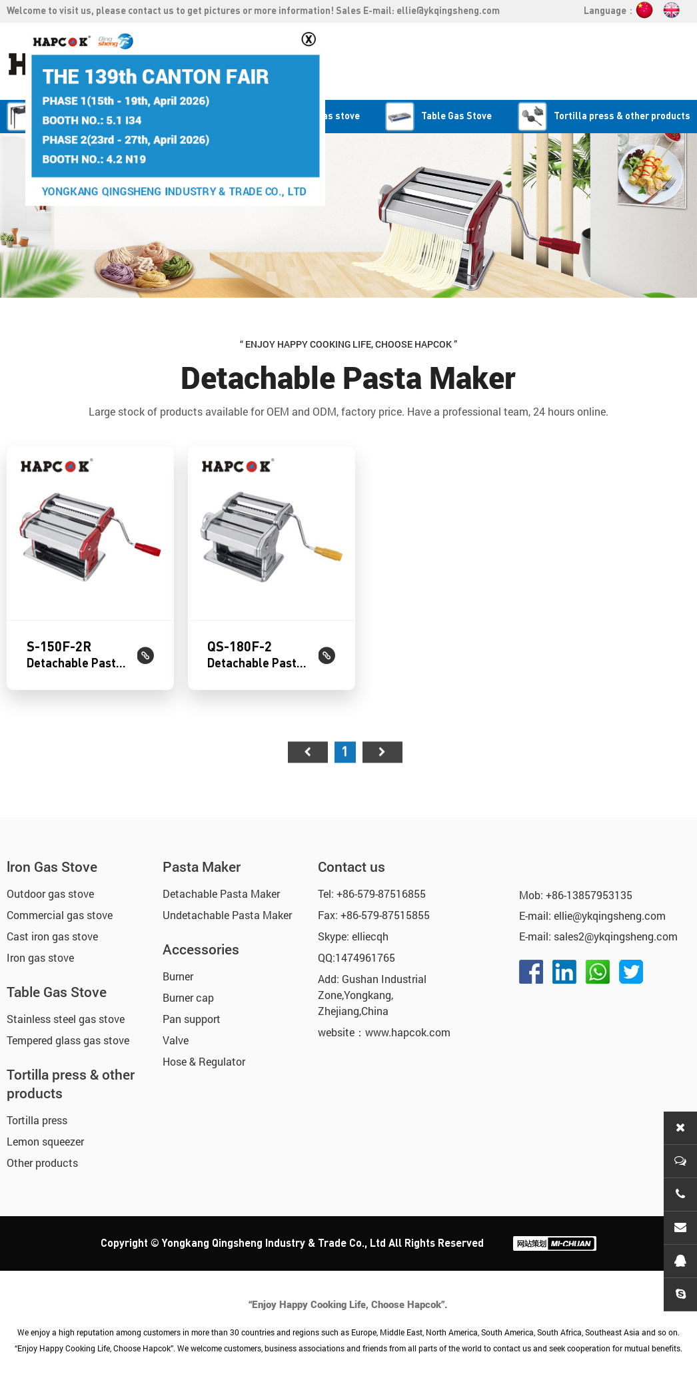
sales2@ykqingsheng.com (616, 931)
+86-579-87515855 (385, 910)
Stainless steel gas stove (66, 1014)
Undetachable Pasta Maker (227, 910)
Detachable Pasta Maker (221, 889)
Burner (178, 971)
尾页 (382, 804)
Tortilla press (37, 1115)
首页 (308, 804)
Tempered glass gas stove (68, 1035)
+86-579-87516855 (381, 889)
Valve (176, 1035)
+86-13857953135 (589, 890)
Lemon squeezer (45, 1137)
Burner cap (188, 993)
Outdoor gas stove (50, 889)
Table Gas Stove (57, 987)
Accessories (201, 944)
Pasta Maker (202, 862)
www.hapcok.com (407, 1027)
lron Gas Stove (52, 862)
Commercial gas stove (60, 910)
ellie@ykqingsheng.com (448, 11)
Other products (42, 1158)
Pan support (192, 1014)
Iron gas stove (40, 953)
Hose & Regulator (204, 1057)
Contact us (351, 862)
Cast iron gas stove (52, 931)
